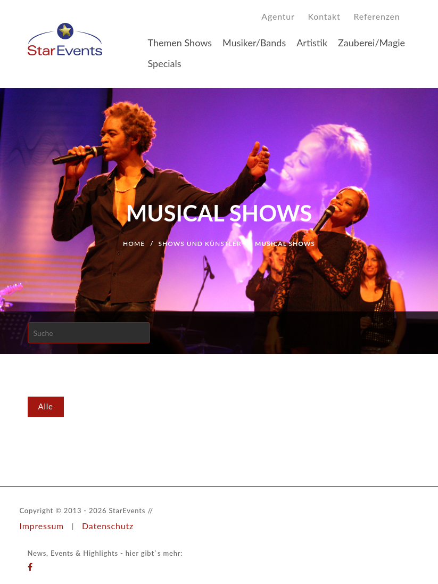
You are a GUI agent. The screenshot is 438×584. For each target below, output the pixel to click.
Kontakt (324, 16)
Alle (45, 406)
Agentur (277, 16)
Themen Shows (180, 42)
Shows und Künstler (200, 244)
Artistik (311, 42)
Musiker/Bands (254, 42)
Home (134, 244)
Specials (164, 63)
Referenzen (377, 16)
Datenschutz (108, 526)
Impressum (42, 526)
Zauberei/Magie (371, 42)
